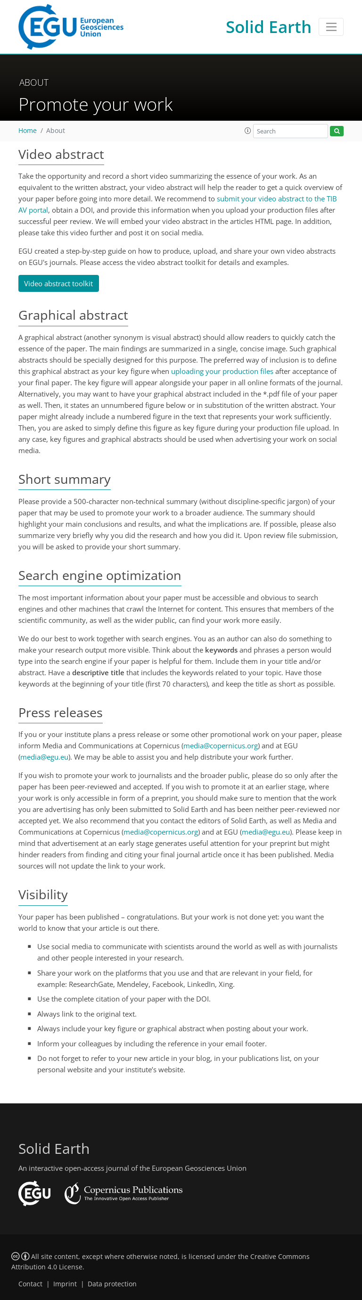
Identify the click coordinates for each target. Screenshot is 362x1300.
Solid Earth (269, 27)
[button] (248, 130)
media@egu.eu (44, 757)
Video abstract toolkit (58, 283)
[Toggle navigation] (331, 27)
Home (27, 130)
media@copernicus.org (220, 745)
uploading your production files (222, 371)
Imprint (65, 1284)
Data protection (112, 1284)
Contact (30, 1284)
